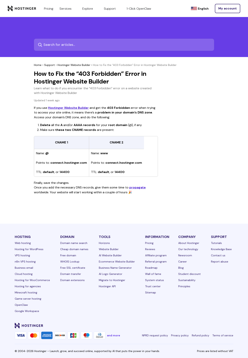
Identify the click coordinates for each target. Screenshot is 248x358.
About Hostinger (188, 243)
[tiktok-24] (231, 325)
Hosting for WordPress (29, 249)
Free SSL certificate (72, 267)
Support (49, 65)
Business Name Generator (115, 267)
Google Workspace (27, 311)
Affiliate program (156, 255)
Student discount (189, 274)
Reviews (150, 249)
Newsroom (185, 255)
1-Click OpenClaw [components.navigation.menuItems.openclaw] (139, 9)
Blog (181, 267)
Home (37, 65)
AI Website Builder (110, 255)
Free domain (68, 255)
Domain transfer (70, 274)
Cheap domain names (74, 249)
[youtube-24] (215, 325)
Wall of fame (153, 274)
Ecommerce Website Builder (117, 261)
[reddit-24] (223, 325)
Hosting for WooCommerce (32, 280)
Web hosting (23, 243)
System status (154, 280)
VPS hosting (22, 255)
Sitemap (150, 292)
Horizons (104, 243)
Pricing (149, 243)
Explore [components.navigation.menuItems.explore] (90, 8)
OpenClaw (21, 305)
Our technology (188, 249)
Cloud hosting (24, 274)
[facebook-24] (192, 325)
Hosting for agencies (28, 286)
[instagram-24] (200, 325)
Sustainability (186, 280)
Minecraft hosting (26, 292)
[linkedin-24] (184, 325)
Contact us (218, 255)
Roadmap (151, 267)
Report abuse (219, 261)
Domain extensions (72, 280)
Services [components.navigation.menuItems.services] (67, 8)
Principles (184, 286)
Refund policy (200, 335)
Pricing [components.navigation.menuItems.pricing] (48, 9)
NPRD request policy (155, 335)
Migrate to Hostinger (112, 280)
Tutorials (216, 243)
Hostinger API (107, 286)
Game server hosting (28, 298)
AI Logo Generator (110, 274)
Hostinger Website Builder (74, 65)
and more (113, 335)
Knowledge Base (221, 249)
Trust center (153, 286)
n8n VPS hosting (25, 261)
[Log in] (227, 8)
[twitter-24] (207, 325)
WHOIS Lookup (69, 261)
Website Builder (109, 249)
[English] (200, 9)
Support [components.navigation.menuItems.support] (112, 8)
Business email (24, 267)
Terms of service (222, 335)
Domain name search (73, 243)
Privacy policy (180, 335)
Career (182, 261)
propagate (137, 187)
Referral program (156, 261)
